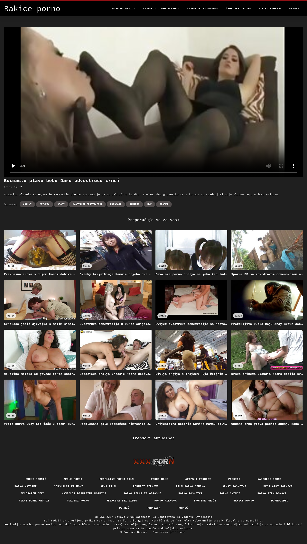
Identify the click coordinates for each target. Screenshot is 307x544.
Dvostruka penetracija (87, 204)
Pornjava (153, 508)
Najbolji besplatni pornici (84, 493)
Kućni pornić (36, 479)
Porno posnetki (190, 493)
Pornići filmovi (146, 486)
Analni (27, 204)
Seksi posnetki (234, 486)
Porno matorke (25, 486)
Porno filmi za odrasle (142, 493)
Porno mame (159, 479)
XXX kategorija (270, 8)
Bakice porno (243, 500)
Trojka (164, 204)
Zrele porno (72, 479)
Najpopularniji (123, 8)
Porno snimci (230, 493)
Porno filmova (165, 500)
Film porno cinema (190, 486)
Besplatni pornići (278, 486)
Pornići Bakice (136, 532)
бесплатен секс (33, 493)
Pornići (234, 479)
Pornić (183, 508)
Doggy (61, 204)
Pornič (124, 508)
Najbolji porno (269, 479)
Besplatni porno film (116, 479)
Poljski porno (78, 500)
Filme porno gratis (34, 500)
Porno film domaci (272, 493)
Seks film (108, 486)
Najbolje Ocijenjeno (202, 8)
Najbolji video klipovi (161, 8)
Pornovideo (279, 500)
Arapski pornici (198, 479)
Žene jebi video (238, 8)
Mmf (149, 204)
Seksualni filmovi (68, 486)
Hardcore (116, 204)
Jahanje (134, 204)
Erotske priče (205, 500)
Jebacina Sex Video (121, 500)
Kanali (294, 8)
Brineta (44, 204)
